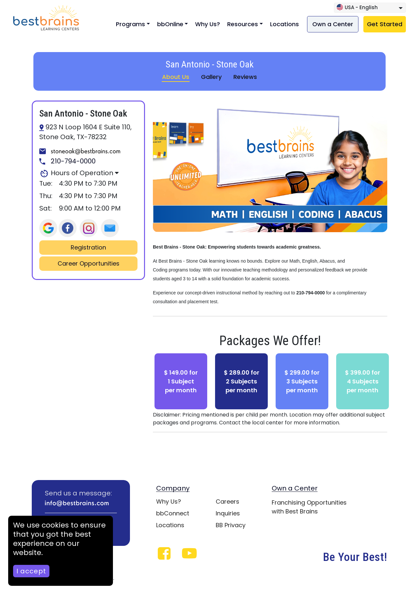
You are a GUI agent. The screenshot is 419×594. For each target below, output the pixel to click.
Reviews (245, 77)
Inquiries (228, 513)
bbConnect (172, 513)
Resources (242, 24)
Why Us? (207, 24)
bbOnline (170, 24)
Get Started (384, 24)
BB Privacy (231, 525)
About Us (175, 77)
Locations (284, 24)
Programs (130, 24)
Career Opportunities (88, 263)
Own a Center (332, 24)
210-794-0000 (67, 161)
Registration (88, 247)
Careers (227, 501)
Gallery (211, 77)
